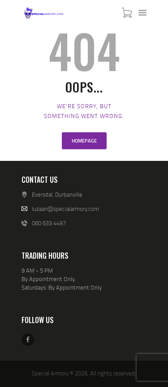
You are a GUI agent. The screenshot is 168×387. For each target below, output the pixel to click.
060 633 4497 (49, 223)
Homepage (84, 140)
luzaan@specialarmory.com (65, 209)
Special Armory (50, 373)
